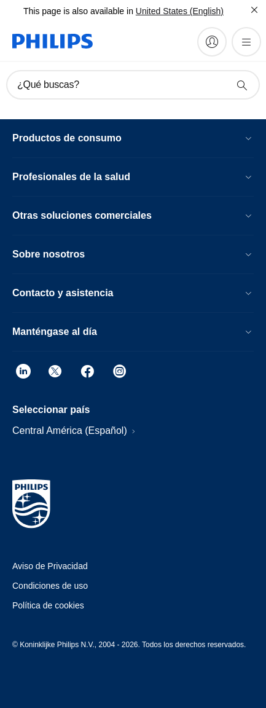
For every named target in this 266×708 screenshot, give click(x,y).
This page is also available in (78, 11)
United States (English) (180, 11)
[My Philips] (212, 42)
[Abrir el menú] (246, 42)
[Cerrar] (254, 9)
